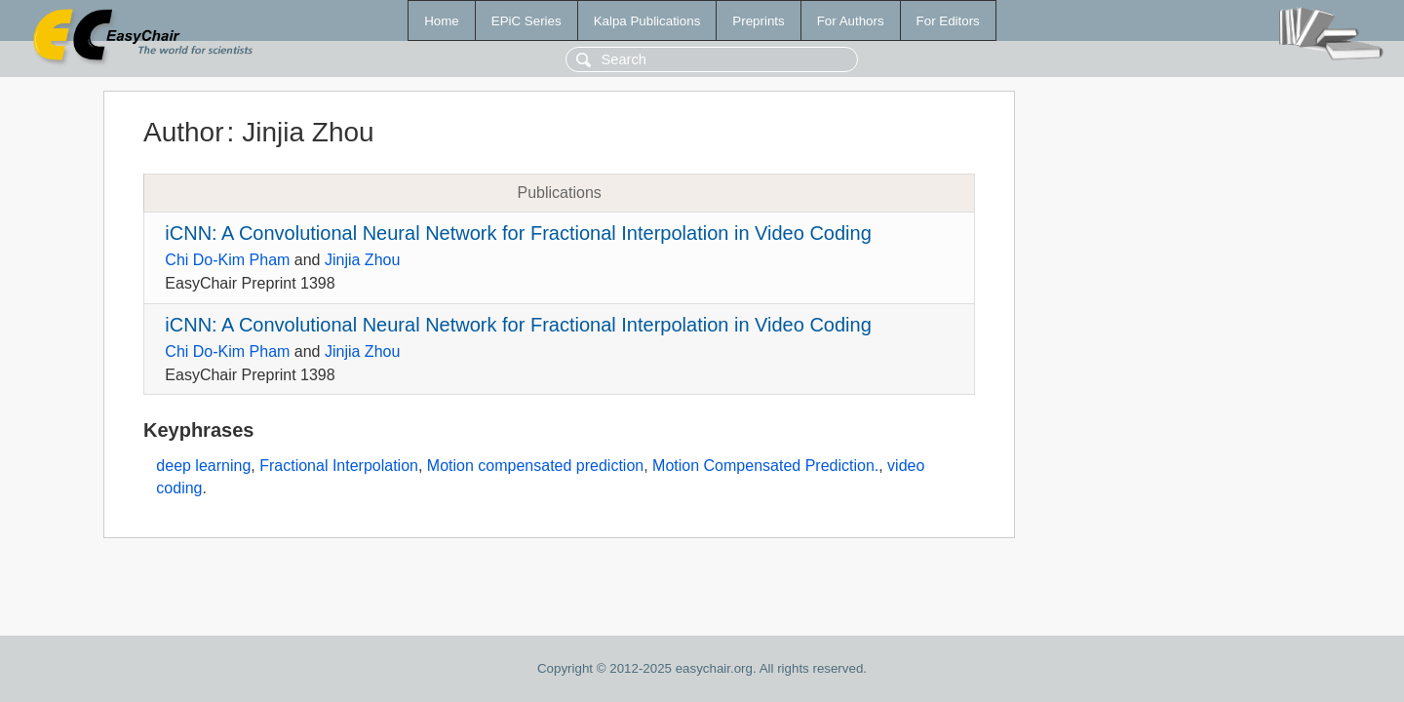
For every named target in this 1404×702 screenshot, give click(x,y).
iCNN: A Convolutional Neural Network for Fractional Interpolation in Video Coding (518, 233)
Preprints (758, 21)
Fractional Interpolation (338, 465)
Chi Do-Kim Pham (227, 260)
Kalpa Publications (647, 21)
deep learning (203, 465)
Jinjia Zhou (362, 260)
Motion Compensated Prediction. (765, 465)
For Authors (850, 21)
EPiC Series (526, 21)
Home (441, 21)
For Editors (948, 21)
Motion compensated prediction (535, 465)
